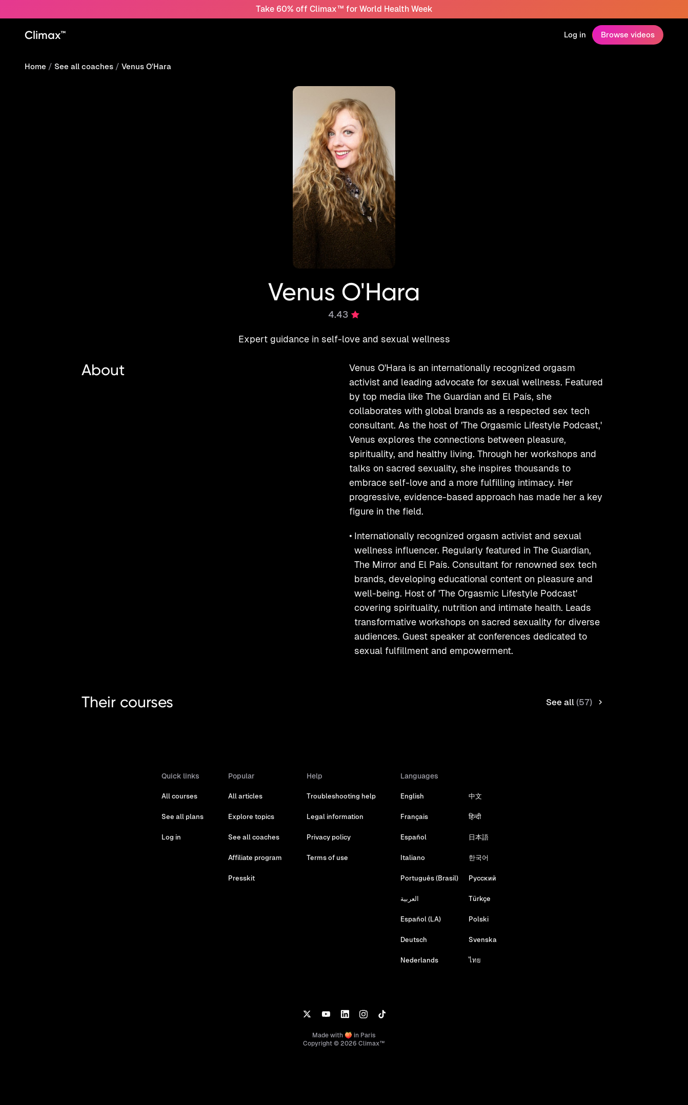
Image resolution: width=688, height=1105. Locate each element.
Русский (482, 878)
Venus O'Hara (146, 66)
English (412, 796)
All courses (179, 796)
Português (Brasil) (429, 878)
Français (414, 817)
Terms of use (327, 858)
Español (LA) (420, 919)
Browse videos (628, 34)
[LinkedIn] (344, 1014)
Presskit (241, 878)
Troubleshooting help (341, 796)
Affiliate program (255, 858)
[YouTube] (325, 1014)
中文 (475, 796)
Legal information (335, 817)
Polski (479, 919)
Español (413, 837)
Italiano (412, 858)
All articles (245, 796)
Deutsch (413, 940)
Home (35, 66)
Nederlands (419, 960)
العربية (409, 899)
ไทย (475, 960)
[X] (306, 1014)
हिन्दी (475, 817)
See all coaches (83, 66)
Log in (575, 34)
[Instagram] (363, 1014)
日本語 (479, 837)
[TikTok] (382, 1014)
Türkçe (480, 899)
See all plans (182, 817)
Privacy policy (329, 837)
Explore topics (251, 817)
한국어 (479, 858)
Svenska (483, 940)
